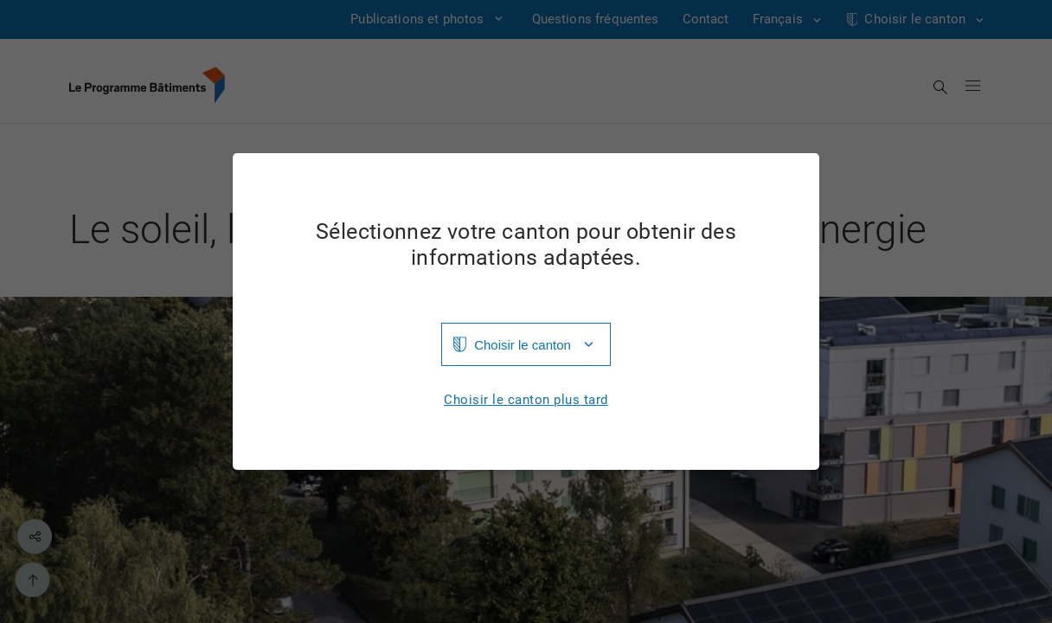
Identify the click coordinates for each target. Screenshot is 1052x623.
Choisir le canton (522, 344)
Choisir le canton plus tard (526, 400)
